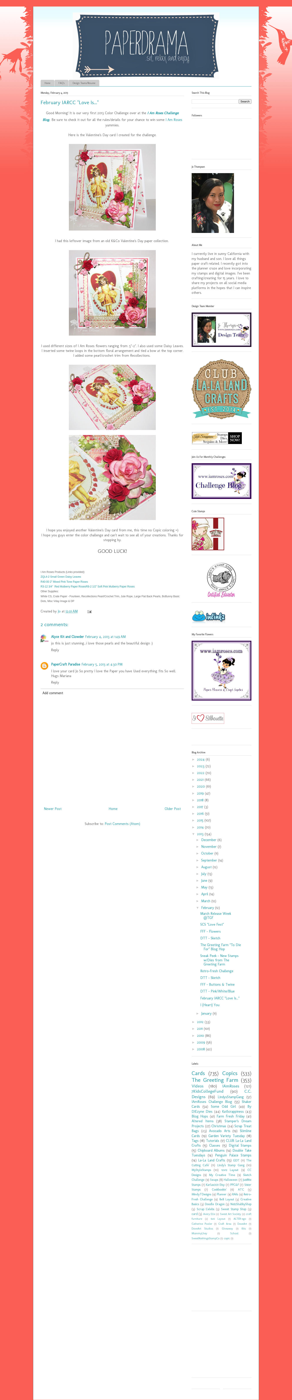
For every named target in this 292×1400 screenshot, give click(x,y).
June (204, 880)
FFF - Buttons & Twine (217, 984)
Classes (214, 1145)
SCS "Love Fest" (212, 924)
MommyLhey (199, 1233)
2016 (201, 813)
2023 (201, 766)
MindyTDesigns (201, 1194)
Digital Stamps (240, 1145)
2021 (201, 780)
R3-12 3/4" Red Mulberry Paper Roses (63, 586)
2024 (201, 759)
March (206, 901)
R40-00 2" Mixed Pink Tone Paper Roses (64, 581)
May (205, 887)
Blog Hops (200, 1116)
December (209, 840)
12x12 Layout (229, 1170)
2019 (201, 793)
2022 (201, 773)
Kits (244, 1228)
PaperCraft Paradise (65, 664)
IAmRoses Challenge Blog (212, 1102)
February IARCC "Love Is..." (219, 998)
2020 (201, 786)
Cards (198, 1073)
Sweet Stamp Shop (233, 1209)
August (207, 867)
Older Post (173, 809)
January (207, 1013)
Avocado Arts (219, 1131)
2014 (201, 827)
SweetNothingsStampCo (205, 1238)
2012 (201, 1022)
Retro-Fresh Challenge (216, 971)
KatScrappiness (233, 1111)
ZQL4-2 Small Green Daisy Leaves (61, 576)
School (234, 1233)
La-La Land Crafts (211, 1160)
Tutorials (212, 1141)
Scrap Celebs (205, 1209)
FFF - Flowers (210, 931)
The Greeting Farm (215, 1080)
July (204, 874)
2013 (201, 834)
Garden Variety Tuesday (226, 1136)
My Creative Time (222, 1175)
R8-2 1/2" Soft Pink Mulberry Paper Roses (110, 586)
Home (47, 83)
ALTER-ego (240, 1218)
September (209, 860)
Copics (229, 1073)
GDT (236, 1160)
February (208, 908)
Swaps (214, 1180)
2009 (201, 1042)
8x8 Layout (226, 1199)
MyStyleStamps (201, 1170)
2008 (201, 1049)
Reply (55, 650)
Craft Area (224, 1223)
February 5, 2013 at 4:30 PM (102, 664)
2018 (201, 800)
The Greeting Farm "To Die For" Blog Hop (220, 947)
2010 (201, 1036)
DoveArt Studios (202, 1228)
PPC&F (234, 1185)
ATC (241, 1189)
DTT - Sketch (210, 938)
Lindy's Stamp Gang (230, 1165)
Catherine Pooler (202, 1223)
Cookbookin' (219, 1189)
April (205, 894)
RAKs (235, 1194)
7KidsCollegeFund (208, 1091)
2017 (200, 807)
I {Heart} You (209, 1005)
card (195, 1214)
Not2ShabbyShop (241, 1204)
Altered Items (203, 1121)
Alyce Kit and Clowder (67, 637)
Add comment (52, 693)
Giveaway (227, 1228)
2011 (200, 1029)
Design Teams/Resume (84, 83)
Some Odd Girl (223, 1106)
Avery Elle (209, 1214)
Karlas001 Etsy (215, 1185)
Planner (222, 1194)
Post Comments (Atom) (122, 824)
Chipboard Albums (211, 1150)
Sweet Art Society (230, 1214)
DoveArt (242, 1223)
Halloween (230, 1180)
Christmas (218, 1126)
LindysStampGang (231, 1097)
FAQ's (61, 83)
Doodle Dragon (215, 1204)
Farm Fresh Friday (231, 1116)
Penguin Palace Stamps (233, 1155)
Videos (198, 1086)
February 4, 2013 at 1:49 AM (105, 637)
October (207, 853)
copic (227, 1238)
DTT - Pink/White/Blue (217, 991)
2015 (200, 820)
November (209, 847)
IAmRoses (230, 1086)
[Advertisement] (219, 1279)
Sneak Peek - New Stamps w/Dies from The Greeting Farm (219, 960)
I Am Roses (174, 120)
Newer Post (52, 809)
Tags (195, 1141)
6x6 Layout (218, 1218)
